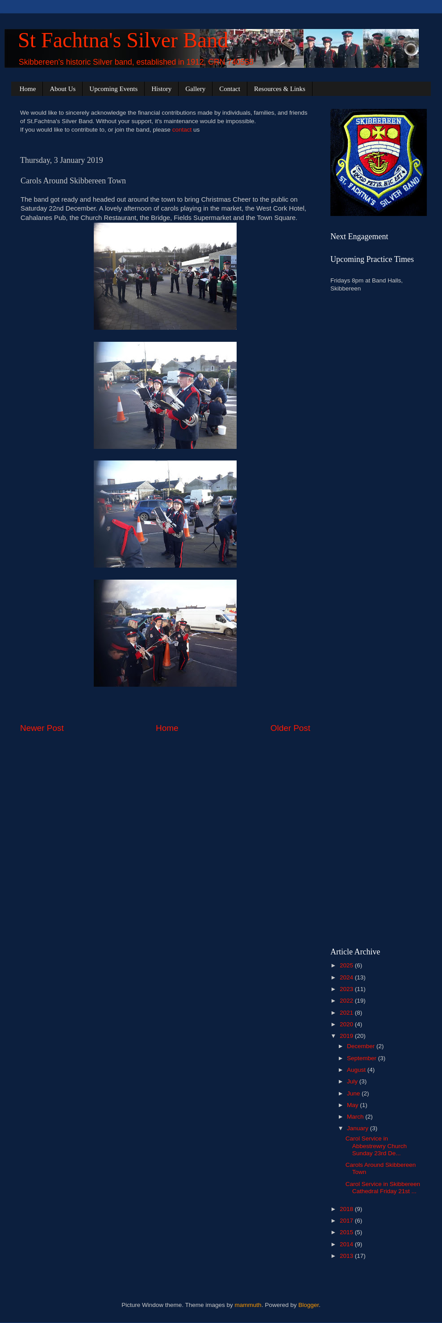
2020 (347, 1024)
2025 (347, 965)
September (362, 1058)
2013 (347, 1255)
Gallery (195, 88)
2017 (347, 1220)
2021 (347, 1012)
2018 (347, 1209)
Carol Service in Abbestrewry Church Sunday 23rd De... (376, 1145)
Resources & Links (279, 88)
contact (182, 129)
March (356, 1116)
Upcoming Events (113, 88)
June (354, 1093)
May (353, 1105)
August (357, 1069)
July (353, 1081)
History (161, 88)
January (358, 1128)
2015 (347, 1232)
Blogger (308, 1305)
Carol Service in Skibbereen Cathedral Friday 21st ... (383, 1187)
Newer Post (42, 728)
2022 (347, 1000)
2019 (347, 1036)
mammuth (248, 1305)
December (361, 1046)
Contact (229, 88)
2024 (347, 977)
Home (28, 88)
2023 (347, 989)
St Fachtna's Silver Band (123, 40)
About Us (62, 88)
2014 (347, 1244)
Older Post (290, 728)
